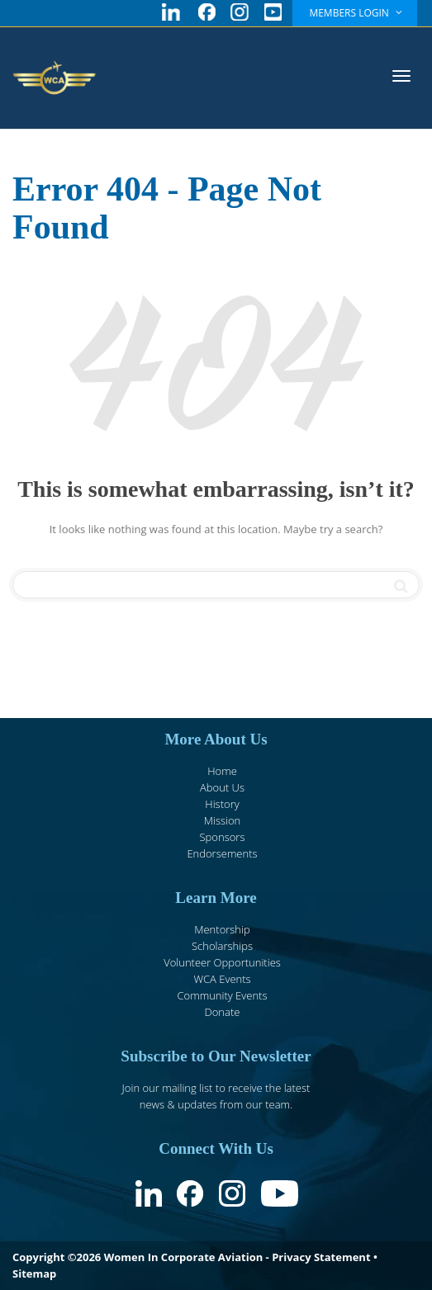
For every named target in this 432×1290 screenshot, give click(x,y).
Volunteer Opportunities (222, 962)
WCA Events (221, 978)
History (222, 803)
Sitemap (34, 1273)
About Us (222, 787)
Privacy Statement (321, 1257)
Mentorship (221, 929)
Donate (222, 1011)
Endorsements (222, 853)
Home (222, 770)
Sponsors (222, 836)
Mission (222, 820)
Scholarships (222, 945)
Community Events (222, 995)
